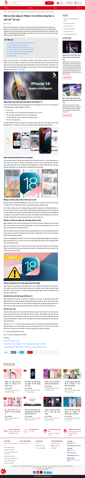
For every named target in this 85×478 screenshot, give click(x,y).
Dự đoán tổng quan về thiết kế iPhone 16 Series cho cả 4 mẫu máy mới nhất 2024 (25, 347)
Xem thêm (67, 77)
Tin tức (79, 8)
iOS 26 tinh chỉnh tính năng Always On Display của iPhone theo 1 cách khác (72, 412)
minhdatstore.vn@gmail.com (74, 459)
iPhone (6, 8)
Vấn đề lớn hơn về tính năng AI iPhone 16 (18, 53)
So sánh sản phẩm (68, 26)
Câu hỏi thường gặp (40, 448)
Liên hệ (37, 443)
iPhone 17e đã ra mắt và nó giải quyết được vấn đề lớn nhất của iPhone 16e (32, 412)
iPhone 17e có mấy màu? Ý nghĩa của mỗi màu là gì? (52, 383)
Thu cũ (55, 8)
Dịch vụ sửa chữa (24, 443)
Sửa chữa (30, 8)
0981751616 (45, 469)
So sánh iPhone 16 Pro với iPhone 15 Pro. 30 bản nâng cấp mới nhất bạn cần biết (25, 344)
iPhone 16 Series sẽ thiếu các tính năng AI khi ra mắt (21, 49)
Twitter (21, 352)
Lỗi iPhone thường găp (69, 23)
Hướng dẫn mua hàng (9, 447)
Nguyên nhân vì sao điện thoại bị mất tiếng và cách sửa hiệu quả (71, 57)
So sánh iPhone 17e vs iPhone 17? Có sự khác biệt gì (12, 412)
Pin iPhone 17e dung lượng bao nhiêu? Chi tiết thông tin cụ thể (32, 384)
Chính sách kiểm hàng (9, 456)
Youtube (54, 448)
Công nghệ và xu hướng (69, 29)
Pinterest (30, 352)
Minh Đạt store (55, 443)
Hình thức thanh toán (9, 450)
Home (5, 12)
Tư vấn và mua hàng (68, 31)
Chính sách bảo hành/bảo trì (11, 458)
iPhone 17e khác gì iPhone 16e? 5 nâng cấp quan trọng (52, 412)
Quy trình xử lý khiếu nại (9, 461)
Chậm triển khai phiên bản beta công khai (18, 45)
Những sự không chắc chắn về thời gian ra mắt (20, 47)
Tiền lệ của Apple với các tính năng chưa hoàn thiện (21, 51)
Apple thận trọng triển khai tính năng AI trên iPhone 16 (21, 43)
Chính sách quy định (9, 463)
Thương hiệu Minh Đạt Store (14, 12)
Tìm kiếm (49, 3)
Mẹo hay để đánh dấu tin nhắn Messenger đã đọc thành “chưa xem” (72, 100)
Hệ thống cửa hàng (40, 445)
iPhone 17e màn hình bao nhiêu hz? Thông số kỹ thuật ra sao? (12, 384)
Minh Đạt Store (19, 69)
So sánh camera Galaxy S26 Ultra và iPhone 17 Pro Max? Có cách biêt (72, 384)
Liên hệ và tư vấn (13, 56)
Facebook (13, 352)
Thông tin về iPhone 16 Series (11, 341)
